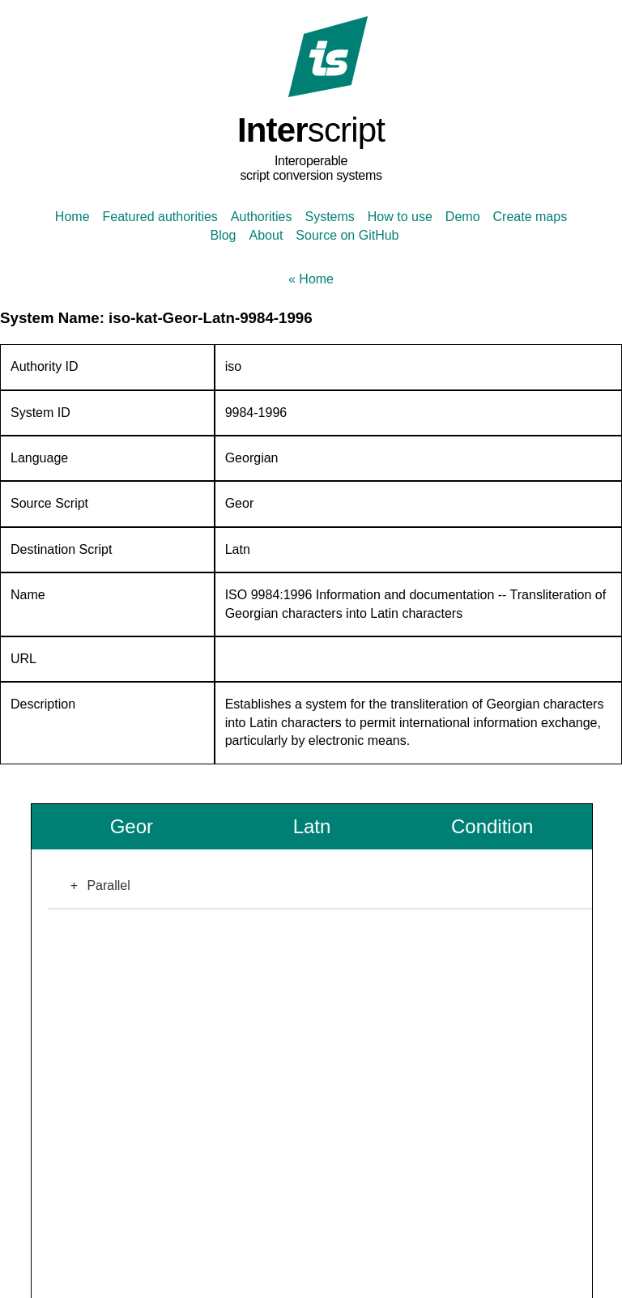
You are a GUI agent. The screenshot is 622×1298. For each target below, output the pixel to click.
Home (72, 216)
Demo (462, 216)
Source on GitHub (347, 235)
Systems (329, 216)
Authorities (261, 216)
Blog (223, 235)
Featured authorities (160, 216)
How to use (400, 216)
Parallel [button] (95, 886)
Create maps (530, 216)
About (266, 235)
